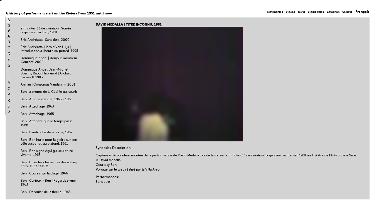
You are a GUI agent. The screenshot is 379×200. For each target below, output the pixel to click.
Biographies (316, 12)
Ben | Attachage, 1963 (37, 106)
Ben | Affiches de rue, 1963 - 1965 (47, 99)
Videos (290, 12)
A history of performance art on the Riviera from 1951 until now (59, 13)
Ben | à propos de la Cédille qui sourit (49, 92)
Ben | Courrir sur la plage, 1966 (44, 173)
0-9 (10, 28)
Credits (347, 12)
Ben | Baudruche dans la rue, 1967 (46, 132)
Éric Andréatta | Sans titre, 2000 (45, 40)
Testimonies (275, 12)
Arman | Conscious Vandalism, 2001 (48, 84)
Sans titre (103, 182)
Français (362, 12)
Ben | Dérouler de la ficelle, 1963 (46, 192)
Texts (301, 12)
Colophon (333, 12)
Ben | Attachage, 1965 (37, 114)
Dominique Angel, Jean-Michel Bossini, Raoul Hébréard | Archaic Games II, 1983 (46, 73)
